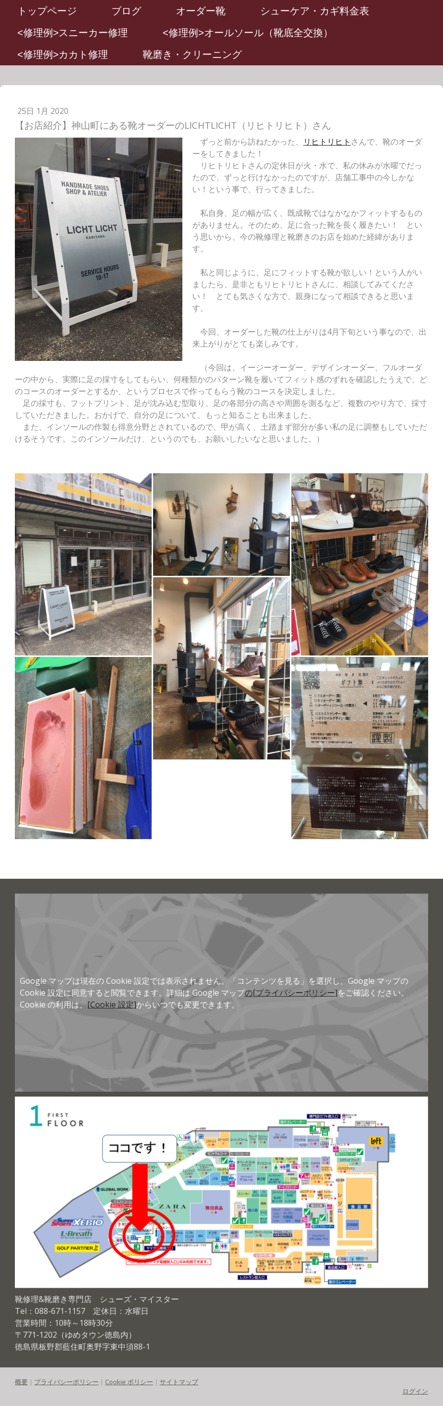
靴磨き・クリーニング (192, 54)
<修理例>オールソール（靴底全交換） (247, 32)
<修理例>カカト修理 (62, 54)
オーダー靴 (200, 10)
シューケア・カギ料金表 (314, 10)
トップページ (47, 10)
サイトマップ (179, 1381)
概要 (21, 1381)
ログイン (415, 1391)
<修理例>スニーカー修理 (72, 32)
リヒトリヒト (327, 141)
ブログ (126, 10)
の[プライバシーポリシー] (291, 992)
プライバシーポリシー (66, 1381)
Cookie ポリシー (129, 1381)
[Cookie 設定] (111, 1004)
